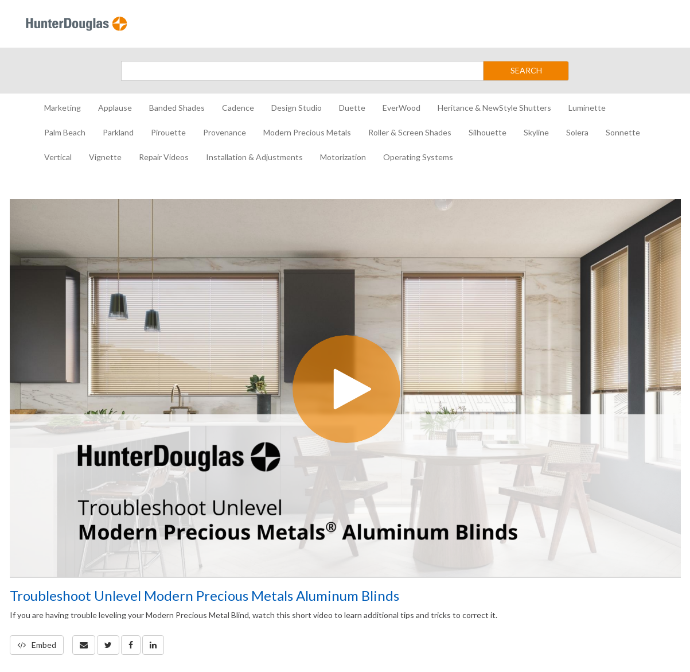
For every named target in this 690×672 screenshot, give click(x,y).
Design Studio (296, 107)
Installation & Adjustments (254, 157)
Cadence (238, 107)
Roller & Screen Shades (409, 132)
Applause (115, 107)
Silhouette (487, 132)
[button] (83, 645)
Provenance (224, 132)
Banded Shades (177, 107)
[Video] (345, 388)
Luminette (587, 107)
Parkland (118, 132)
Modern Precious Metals (307, 132)
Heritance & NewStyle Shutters (494, 107)
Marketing (62, 107)
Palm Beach (64, 132)
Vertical (58, 157)
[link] (108, 645)
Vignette (105, 157)
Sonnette (623, 132)
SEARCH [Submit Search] (526, 70)
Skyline (536, 132)
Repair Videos (164, 157)
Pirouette (168, 132)
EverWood (401, 107)
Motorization (343, 157)
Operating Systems (418, 157)
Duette (352, 107)
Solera (577, 132)
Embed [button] (36, 645)
